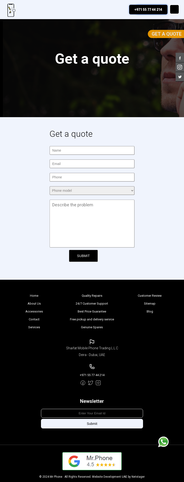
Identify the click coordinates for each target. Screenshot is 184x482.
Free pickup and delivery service (92, 319)
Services (34, 327)
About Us (34, 303)
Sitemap (149, 303)
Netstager (138, 476)
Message (163, 442)
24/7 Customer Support (92, 303)
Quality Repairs (92, 295)
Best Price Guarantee (92, 311)
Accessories (34, 311)
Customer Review (150, 295)
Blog (150, 311)
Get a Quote (167, 34)
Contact (34, 319)
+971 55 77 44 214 (148, 9)
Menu (174, 9)
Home (34, 295)
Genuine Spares (92, 327)
